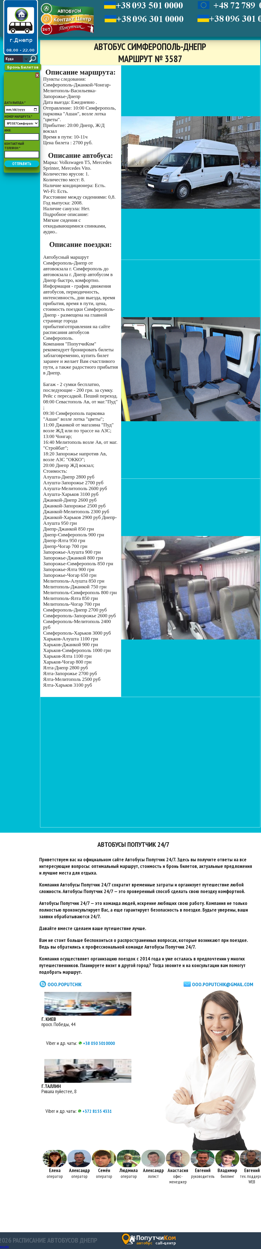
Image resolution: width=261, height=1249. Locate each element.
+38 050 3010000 (96, 1043)
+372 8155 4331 (95, 1111)
